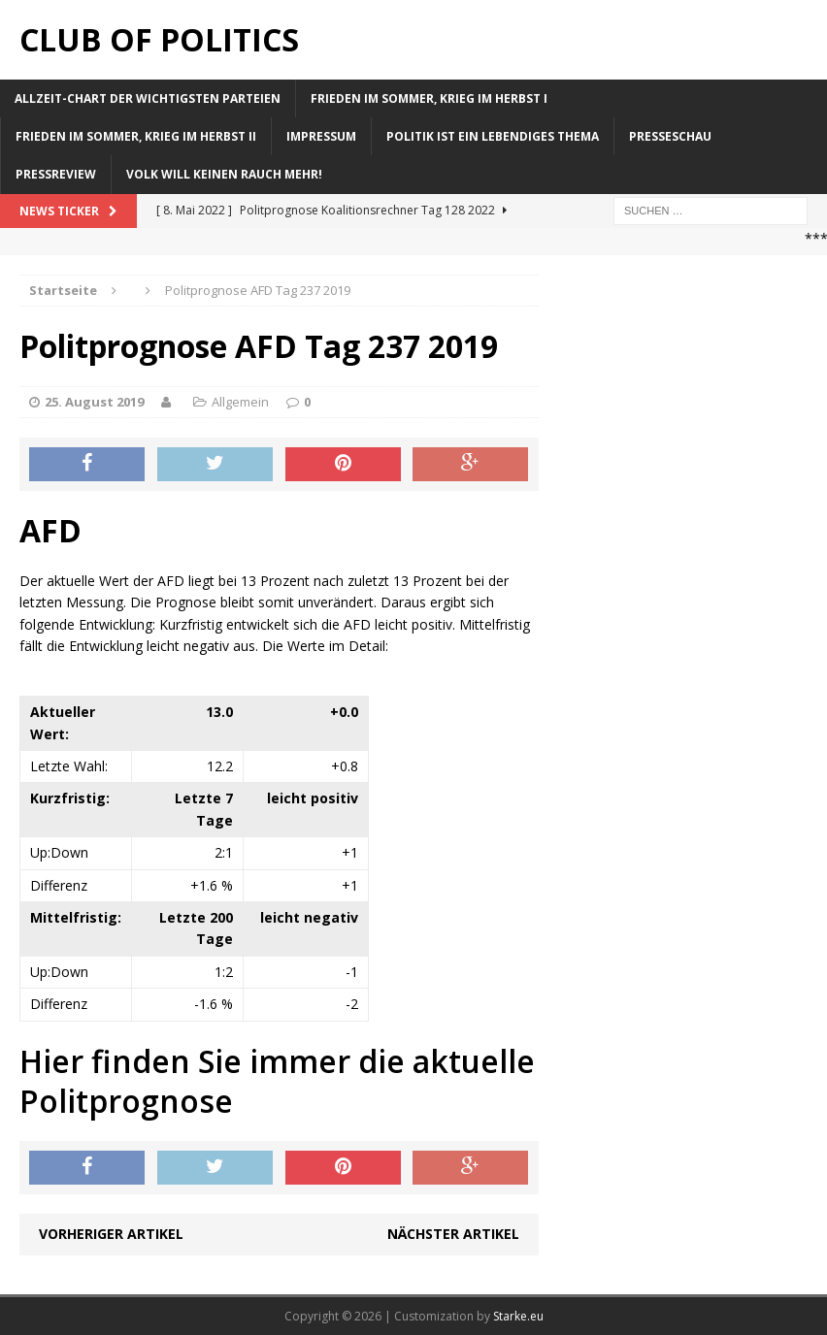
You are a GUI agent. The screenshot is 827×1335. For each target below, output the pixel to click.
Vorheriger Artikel (111, 1233)
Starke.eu (518, 1316)
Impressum (321, 136)
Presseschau (670, 136)
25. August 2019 (94, 401)
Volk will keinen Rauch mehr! (224, 174)
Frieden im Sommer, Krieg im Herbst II (136, 136)
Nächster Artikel (453, 1233)
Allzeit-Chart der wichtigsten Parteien (148, 98)
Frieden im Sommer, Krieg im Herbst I (429, 98)
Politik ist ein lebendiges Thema (492, 136)
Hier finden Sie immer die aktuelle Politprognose (277, 1081)
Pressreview (56, 174)
